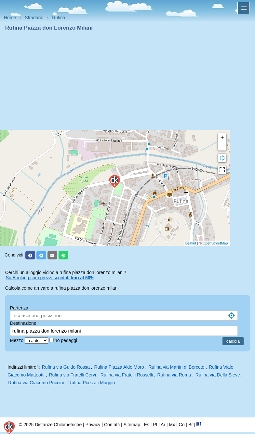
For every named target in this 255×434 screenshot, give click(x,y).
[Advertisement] (127, 80)
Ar (163, 424)
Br (190, 424)
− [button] (222, 146)
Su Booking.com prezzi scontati (50, 277)
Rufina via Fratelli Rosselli (127, 374)
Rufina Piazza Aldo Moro (119, 367)
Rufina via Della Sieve (217, 374)
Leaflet (190, 243)
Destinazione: (24, 323)
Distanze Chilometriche (58, 424)
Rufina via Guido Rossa (66, 367)
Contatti (112, 424)
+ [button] (222, 137)
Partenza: (20, 307)
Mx (172, 424)
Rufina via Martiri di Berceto (176, 367)
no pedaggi (66, 340)
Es (146, 424)
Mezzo (17, 340)
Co (182, 424)
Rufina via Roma (174, 374)
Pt (155, 424)
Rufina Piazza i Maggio (91, 382)
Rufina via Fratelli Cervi (72, 374)
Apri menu (243, 8)
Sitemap (132, 424)
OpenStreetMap (215, 243)
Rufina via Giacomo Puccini (36, 382)
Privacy (93, 424)
